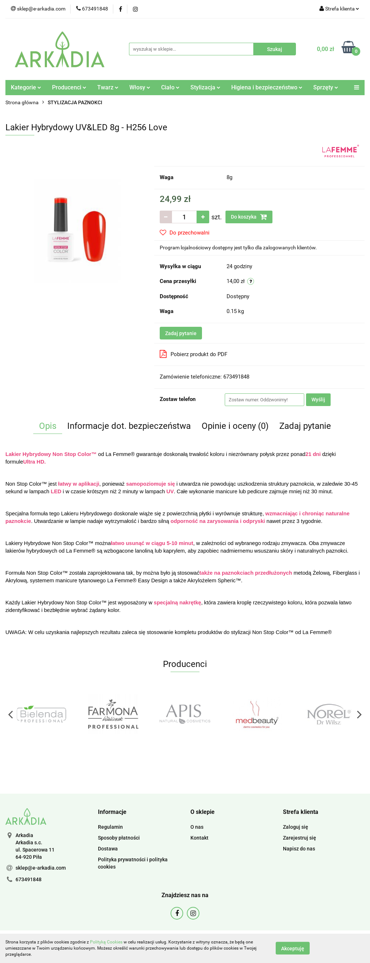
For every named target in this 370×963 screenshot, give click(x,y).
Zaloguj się (295, 827)
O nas (196, 827)
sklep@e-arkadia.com (41, 868)
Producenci (69, 87)
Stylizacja (205, 87)
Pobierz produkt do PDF (193, 354)
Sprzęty (325, 87)
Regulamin (110, 827)
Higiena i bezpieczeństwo (266, 87)
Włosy (139, 87)
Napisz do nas (299, 849)
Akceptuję (292, 948)
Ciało (170, 87)
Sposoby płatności (119, 838)
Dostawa (108, 849)
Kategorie (26, 87)
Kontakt (199, 838)
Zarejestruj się (299, 838)
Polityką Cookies (106, 942)
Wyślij (318, 399)
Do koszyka (249, 216)
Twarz (108, 87)
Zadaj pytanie (181, 333)
